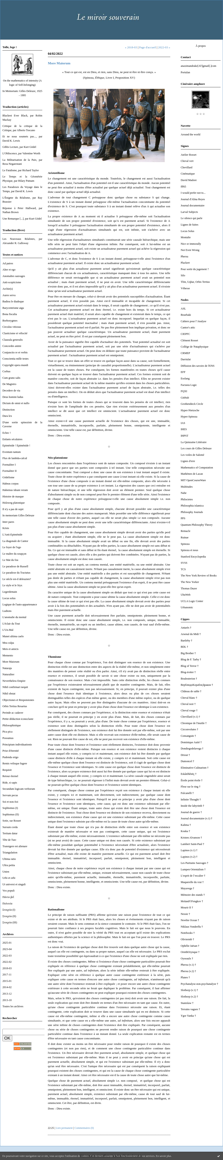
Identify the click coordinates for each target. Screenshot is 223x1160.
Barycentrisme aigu (13, 307)
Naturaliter (8, 674)
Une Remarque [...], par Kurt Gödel (22, 218)
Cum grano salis (11, 377)
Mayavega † (187, 888)
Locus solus (9, 598)
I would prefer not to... (193, 192)
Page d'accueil (147, 47)
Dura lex (7, 415)
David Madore (189, 180)
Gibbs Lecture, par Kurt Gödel (19, 147)
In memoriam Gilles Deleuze (18, 515)
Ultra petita (8, 865)
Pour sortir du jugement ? (195, 269)
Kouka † (185, 831)
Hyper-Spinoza (189, 416)
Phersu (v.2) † (188, 971)
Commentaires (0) (84, 1127)
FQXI (184, 391)
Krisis (5, 528)
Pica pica (7, 731)
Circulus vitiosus (11, 326)
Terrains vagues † (190, 1009)
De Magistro (9, 384)
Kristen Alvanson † (191, 837)
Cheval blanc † (189, 697)
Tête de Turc (9, 839)
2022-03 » (164, 47)
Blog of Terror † (190, 666)
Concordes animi (11, 346)
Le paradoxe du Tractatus (16, 572)
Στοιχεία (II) (9, 916)
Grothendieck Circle (192, 403)
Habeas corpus (10, 483)
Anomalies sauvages (13, 276)
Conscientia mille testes (15, 358)
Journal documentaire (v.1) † (196, 818)
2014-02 (7, 987)
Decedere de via (11, 390)
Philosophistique (11, 725)
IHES (184, 429)
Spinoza (185, 543)
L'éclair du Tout (11, 623)
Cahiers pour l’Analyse (193, 321)
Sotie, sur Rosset (11, 820)
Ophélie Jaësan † (190, 945)
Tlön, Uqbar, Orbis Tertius (195, 281)
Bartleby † (186, 640)
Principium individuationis (17, 744)
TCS (183, 569)
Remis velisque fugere (14, 763)
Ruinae (185, 537)
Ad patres (7, 263)
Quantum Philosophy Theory (197, 524)
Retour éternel (10, 776)
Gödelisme (8, 477)
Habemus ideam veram (15, 490)
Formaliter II (9, 470)
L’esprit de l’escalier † (193, 875)
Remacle (185, 531)
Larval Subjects (189, 212)
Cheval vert (187, 161)
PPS (183, 518)
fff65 (183, 186)
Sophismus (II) (10, 814)
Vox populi (8, 890)
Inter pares (8, 521)
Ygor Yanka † (188, 1015)
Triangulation (9, 852)
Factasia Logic (189, 385)
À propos (201, 45)
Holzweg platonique (13, 502)
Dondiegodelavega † (192, 748)
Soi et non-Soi (10, 801)
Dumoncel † (187, 761)
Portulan (185, 72)
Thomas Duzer (189, 588)
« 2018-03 (131, 47)
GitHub (185, 397)
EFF (183, 372)
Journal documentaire (193, 205)
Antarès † (186, 627)
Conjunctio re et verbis (15, 352)
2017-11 (7, 974)
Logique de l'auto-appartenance (19, 604)
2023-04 (7, 949)
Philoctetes (187, 499)
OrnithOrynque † (190, 952)
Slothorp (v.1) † (189, 990)
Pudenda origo (10, 757)
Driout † (185, 755)
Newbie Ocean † (190, 920)
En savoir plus (163, 1156)
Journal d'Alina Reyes (193, 199)
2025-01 (7, 942)
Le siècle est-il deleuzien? (16, 579)
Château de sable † (191, 691)
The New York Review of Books (199, 575)
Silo (183, 275)
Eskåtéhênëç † (189, 773)
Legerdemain (9, 591)
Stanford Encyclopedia (193, 556)
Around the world (190, 134)
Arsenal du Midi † (191, 634)
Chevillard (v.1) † (190, 716)
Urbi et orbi (8, 877)
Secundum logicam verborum (18, 788)
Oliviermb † (187, 939)
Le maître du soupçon (14, 553)
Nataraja (7, 668)
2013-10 (7, 1000)
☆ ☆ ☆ (200, 114)
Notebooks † (188, 932)
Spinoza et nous (189, 550)
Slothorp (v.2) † (189, 996)
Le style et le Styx (12, 585)
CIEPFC (185, 334)
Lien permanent (64, 1127)
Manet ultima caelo (13, 636)
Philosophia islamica (192, 505)
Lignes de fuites (189, 224)
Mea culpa (8, 642)
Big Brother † (188, 653)
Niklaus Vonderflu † (192, 926)
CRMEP (185, 353)
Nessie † (185, 914)
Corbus (6, 371)
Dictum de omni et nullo (15, 403)
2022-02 (7, 961)
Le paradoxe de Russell (15, 566)
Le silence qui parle (191, 218)
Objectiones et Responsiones (18, 700)
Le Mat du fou (10, 560)
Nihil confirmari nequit (15, 687)
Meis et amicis (10, 649)
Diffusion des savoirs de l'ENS (198, 365)
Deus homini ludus (12, 397)
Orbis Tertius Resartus (14, 706)
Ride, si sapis (9, 782)
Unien (5, 871)
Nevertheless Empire (13, 680)
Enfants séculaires (12, 439)
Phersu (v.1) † (188, 964)
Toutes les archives (12, 1006)
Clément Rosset (189, 340)
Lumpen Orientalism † (193, 869)
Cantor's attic (188, 327)
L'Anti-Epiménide (12, 534)
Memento (7, 655)
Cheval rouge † (189, 710)
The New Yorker (190, 582)
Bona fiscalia (9, 314)
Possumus (7, 738)
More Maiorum (10, 661)
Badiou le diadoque (13, 301)
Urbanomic (187, 607)
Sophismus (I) (10, 808)
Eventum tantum (11, 452)
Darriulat (186, 359)
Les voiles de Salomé (192, 454)
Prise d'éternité (10, 750)
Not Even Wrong (190, 250)
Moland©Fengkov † (192, 901)
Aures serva (9, 295)
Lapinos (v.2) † (189, 856)
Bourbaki (186, 314)
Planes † (185, 977)
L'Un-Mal (7, 629)
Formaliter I (9, 464)
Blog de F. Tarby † (191, 659)
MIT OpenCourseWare (193, 480)
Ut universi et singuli (14, 884)
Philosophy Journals (192, 512)
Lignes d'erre (188, 461)
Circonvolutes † (189, 729)
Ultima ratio (9, 859)
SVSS (184, 562)
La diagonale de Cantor (15, 541)
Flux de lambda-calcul (14, 458)
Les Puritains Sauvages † (194, 863)
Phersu (184, 256)
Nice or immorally (191, 243)
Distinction (8, 409)
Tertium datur (9, 833)
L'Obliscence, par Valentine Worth (21, 153)
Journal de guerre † (191, 812)
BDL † (184, 646)
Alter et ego (8, 269)
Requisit (7, 769)
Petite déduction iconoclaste (17, 718)
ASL (183, 308)
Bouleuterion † (189, 678)
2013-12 (7, 993)
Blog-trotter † (188, 672)
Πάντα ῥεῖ (8, 897)
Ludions (7, 611)
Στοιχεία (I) (8, 909)
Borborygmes (9, 320)
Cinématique (188, 173)
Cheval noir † (188, 704)
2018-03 (7, 968)
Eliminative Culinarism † (195, 767)
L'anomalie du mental (14, 617)
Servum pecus (10, 795)
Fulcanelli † (187, 793)
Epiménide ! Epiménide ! (16, 445)
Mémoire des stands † (193, 894)
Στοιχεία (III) (9, 922)
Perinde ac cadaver (12, 712)
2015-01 (7, 981)
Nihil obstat (8, 693)
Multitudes (187, 486)
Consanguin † (188, 735)
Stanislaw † (187, 1003)
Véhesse (185, 288)
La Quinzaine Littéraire (194, 442)
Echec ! (6, 432)
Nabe (184, 493)
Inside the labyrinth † (192, 805)
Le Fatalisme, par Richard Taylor (20, 170)
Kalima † (186, 824)
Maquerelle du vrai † (192, 882)
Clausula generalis (12, 339)
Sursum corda (10, 827)
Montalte (186, 237)
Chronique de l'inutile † (194, 723)
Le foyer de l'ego (11, 547)
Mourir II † (187, 907)
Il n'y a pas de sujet (13, 509)
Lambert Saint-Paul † (192, 844)
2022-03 (7, 955)
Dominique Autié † (191, 742)
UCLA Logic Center (192, 601)
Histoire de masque (13, 496)
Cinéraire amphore (193, 83)
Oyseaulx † (187, 958)
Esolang (185, 378)
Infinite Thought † (191, 799)
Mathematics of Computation (197, 467)
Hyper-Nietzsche (190, 410)
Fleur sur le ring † (191, 786)
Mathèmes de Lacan (192, 473)
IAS (183, 423)
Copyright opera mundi (15, 365)
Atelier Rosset (188, 154)
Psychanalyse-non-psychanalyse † (199, 983)
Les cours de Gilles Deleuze (196, 448)
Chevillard (186, 167)
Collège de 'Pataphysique (194, 346)
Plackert (185, 262)
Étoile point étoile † (192, 780)
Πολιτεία (7, 903)
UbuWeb (186, 594)
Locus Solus (187, 231)
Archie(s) (7, 288)
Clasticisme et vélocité (14, 333)
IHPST (184, 435)
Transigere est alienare (14, 846)
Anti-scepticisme (11, 282)
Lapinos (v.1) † (189, 850)
